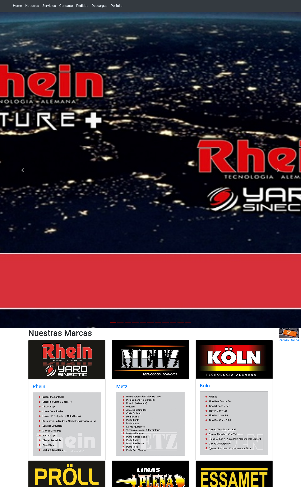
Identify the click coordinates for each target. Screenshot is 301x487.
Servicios (49, 6)
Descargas (99, 6)
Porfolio (116, 6)
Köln (205, 386)
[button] (22, 170)
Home (17, 6)
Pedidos (82, 6)
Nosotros (32, 6)
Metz (122, 386)
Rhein (39, 386)
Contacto (66, 6)
